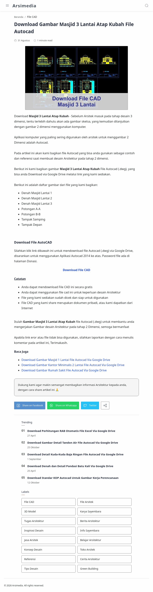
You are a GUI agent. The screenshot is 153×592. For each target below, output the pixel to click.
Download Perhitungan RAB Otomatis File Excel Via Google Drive (71, 431)
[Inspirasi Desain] (48, 531)
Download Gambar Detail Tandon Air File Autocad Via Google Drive (72, 443)
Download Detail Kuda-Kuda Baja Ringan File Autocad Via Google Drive (75, 455)
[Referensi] (48, 560)
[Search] (146, 5)
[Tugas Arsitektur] (48, 521)
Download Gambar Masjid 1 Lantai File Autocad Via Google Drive (65, 360)
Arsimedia (24, 6)
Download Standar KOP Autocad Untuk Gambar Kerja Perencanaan (73, 478)
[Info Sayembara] (104, 531)
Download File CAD (76, 270)
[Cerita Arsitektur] (104, 560)
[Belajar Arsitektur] (104, 541)
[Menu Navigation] (7, 5)
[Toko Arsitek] (104, 550)
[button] (29, 406)
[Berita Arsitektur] (104, 521)
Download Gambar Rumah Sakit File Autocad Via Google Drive (64, 371)
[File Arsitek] (104, 502)
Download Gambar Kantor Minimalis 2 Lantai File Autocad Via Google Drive (72, 365)
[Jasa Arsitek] (48, 541)
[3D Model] (48, 512)
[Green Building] (104, 569)
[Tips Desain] (48, 569)
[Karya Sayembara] (104, 512)
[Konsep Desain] (48, 550)
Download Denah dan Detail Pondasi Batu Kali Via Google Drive (70, 466)
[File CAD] (48, 502)
